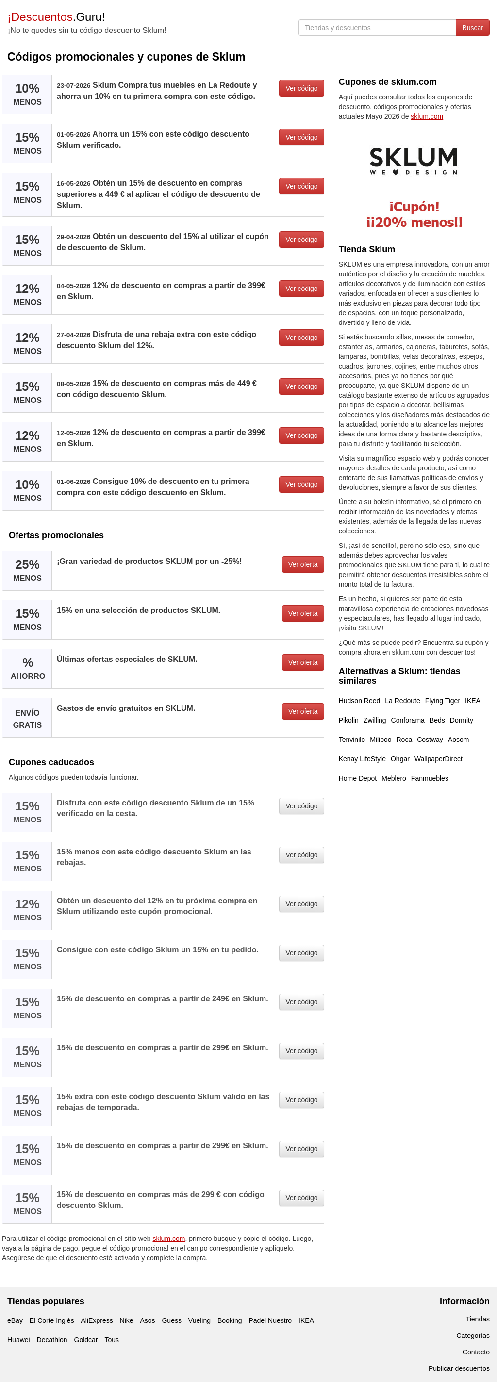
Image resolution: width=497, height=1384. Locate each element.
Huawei (18, 1340)
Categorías (473, 1335)
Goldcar (86, 1340)
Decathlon (52, 1340)
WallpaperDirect (438, 759)
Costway (430, 739)
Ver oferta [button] (303, 564)
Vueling (199, 1320)
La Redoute (402, 701)
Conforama (408, 720)
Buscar (472, 28)
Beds (437, 720)
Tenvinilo (352, 739)
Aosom (458, 739)
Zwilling (375, 720)
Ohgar (400, 759)
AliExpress (97, 1320)
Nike (126, 1320)
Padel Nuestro (270, 1320)
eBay (15, 1320)
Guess (171, 1320)
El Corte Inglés (52, 1320)
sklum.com (169, 1238)
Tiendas (478, 1319)
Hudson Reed (360, 701)
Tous (111, 1340)
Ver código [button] (301, 88)
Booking (229, 1320)
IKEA (472, 701)
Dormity (461, 720)
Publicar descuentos (459, 1368)
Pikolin (349, 720)
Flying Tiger (442, 701)
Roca (405, 739)
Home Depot (358, 778)
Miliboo (380, 739)
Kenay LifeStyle (362, 759)
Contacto (476, 1352)
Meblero (393, 778)
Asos (147, 1320)
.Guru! (56, 16)
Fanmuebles (429, 778)
